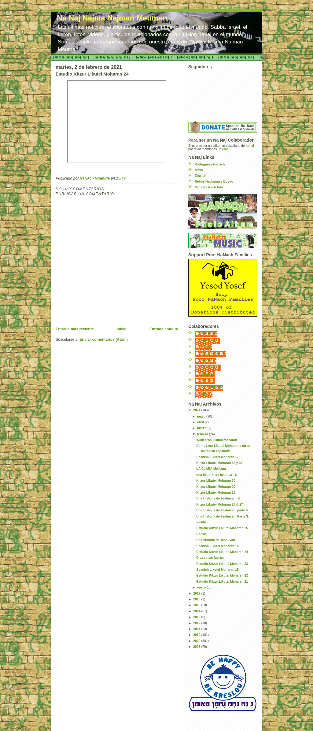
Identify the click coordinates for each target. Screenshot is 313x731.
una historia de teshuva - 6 (216, 475)
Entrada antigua (163, 329)
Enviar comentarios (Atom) (103, 339)
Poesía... (202, 534)
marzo (202, 428)
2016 (197, 599)
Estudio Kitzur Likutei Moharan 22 (222, 575)
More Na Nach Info (209, 187)
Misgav (206, 346)
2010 (197, 634)
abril (201, 422)
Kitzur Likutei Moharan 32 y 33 (219, 463)
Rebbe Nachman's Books (214, 181)
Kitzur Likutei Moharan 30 (215, 480)
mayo (201, 416)
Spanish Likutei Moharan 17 (217, 457)
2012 (197, 623)
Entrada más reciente (75, 329)
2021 (197, 410)
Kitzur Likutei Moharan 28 (215, 492)
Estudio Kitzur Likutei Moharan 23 (222, 564)
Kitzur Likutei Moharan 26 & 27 (219, 504)
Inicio (122, 329)
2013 (197, 617)
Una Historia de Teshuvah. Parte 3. (222, 516)
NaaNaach (208, 360)
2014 (197, 611)
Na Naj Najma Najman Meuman (112, 18)
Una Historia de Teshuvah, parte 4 (222, 510)
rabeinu (206, 393)
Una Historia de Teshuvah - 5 (218, 498)
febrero (203, 434)
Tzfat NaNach (211, 367)
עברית (199, 170)
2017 (197, 593)
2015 (197, 605)
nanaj (250, 145)
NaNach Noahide (213, 353)
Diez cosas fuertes (210, 557)
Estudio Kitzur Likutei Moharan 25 (222, 528)
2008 (197, 646)
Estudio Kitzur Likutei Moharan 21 (222, 581)
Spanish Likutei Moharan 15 (217, 569)
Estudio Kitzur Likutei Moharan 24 (222, 552)
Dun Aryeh (209, 333)
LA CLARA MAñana (211, 468)
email (226, 149)
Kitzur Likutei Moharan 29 (215, 486)
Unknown (208, 373)
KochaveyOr (210, 340)
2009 (197, 641)
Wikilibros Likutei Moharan (216, 440)
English (200, 175)
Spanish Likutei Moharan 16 (217, 546)
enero (202, 587)
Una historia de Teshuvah (215, 540)
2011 (197, 629)
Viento (201, 522)
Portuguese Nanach (210, 164)
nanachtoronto (212, 387)
